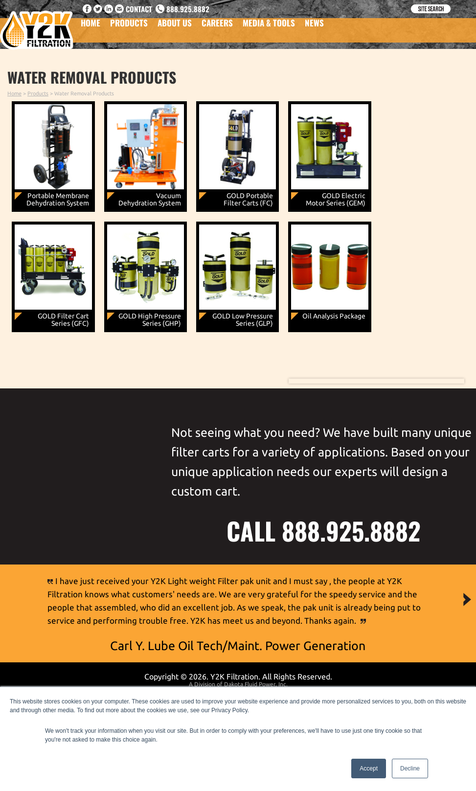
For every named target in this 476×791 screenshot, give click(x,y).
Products (129, 29)
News (314, 29)
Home (90, 29)
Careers (217, 29)
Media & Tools (269, 29)
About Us (175, 29)
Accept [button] (369, 768)
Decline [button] (410, 768)
